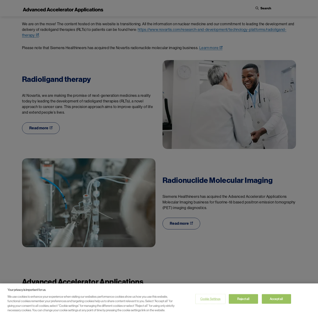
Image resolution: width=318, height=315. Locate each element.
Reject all (243, 299)
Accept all (276, 299)
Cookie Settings (210, 299)
